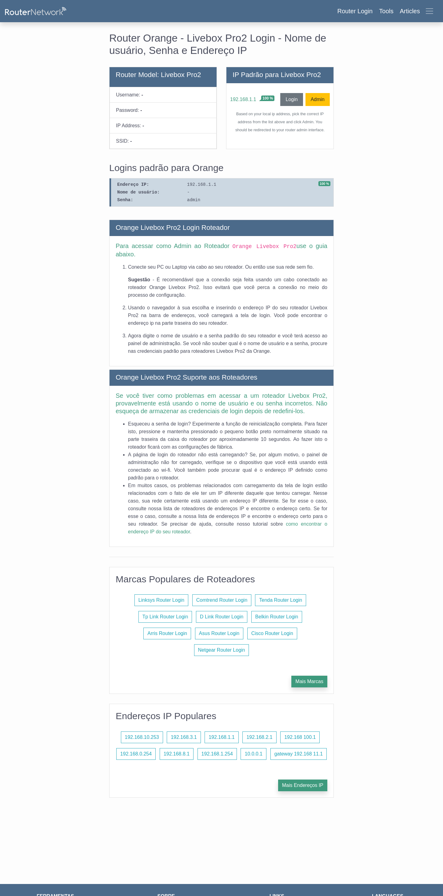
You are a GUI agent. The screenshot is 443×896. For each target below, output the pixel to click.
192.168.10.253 (142, 737)
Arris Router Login (167, 633)
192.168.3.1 (184, 737)
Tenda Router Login (280, 600)
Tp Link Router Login (165, 616)
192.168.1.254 (217, 753)
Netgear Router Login (221, 650)
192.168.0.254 (136, 753)
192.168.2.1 (259, 737)
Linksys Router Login (161, 600)
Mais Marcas (309, 681)
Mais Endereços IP (302, 785)
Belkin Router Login (276, 616)
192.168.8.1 (177, 753)
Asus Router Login (219, 633)
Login (291, 99)
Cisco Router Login (272, 633)
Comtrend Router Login (221, 600)
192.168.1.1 (243, 99)
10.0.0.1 (253, 753)
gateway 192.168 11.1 (298, 753)
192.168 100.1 (300, 737)
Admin (318, 99)
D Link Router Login (221, 616)
